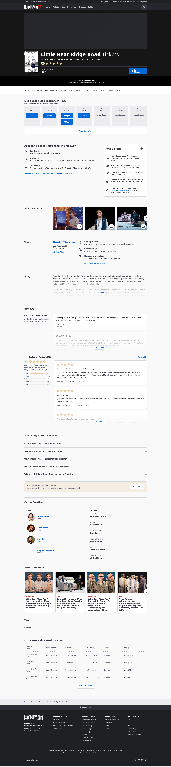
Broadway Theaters (135, 735)
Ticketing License (117, 751)
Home (26, 702)
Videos (107, 726)
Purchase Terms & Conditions (86, 751)
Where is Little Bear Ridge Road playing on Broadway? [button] (50, 475)
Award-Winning (87, 738)
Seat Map (58, 252)
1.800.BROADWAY (37, 2)
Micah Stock (42, 528)
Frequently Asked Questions (63, 726)
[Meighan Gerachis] (31, 550)
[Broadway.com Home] (32, 7)
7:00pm (32, 116)
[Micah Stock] (31, 529)
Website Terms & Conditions (66, 751)
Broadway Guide (86, 7)
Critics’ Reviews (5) (38, 315)
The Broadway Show (118, 2)
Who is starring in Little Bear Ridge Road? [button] (44, 451)
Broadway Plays (87, 726)
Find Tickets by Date (89, 720)
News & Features (69, 7)
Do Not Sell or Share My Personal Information (94, 753)
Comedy (59, 173)
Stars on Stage (48, 173)
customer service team (120, 190)
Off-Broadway (86, 741)
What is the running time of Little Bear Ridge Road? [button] (48, 467)
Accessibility (132, 729)
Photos (107, 729)
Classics (84, 735)
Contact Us (137, 487)
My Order (105, 2)
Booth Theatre (64, 242)
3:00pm (84, 116)
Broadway (29, 173)
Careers (130, 723)
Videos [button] (27, 620)
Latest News (109, 723)
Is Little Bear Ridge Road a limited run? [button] (42, 444)
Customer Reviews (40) (40, 357)
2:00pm (67, 116)
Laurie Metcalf (44, 517)
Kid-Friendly (86, 732)
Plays (38, 173)
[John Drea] (31, 540)
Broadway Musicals (88, 723)
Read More (100, 292)
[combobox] (134, 7)
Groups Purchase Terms (103, 751)
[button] (100, 218)
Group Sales (142, 2)
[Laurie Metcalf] (31, 517)
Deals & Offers (70, 173)
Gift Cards (131, 2)
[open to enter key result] (144, 7)
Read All (142, 357)
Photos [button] (27, 628)
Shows (47, 7)
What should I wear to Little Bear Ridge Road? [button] (45, 459)
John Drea (41, 539)
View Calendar (85, 131)
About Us (131, 720)
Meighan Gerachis (45, 551)
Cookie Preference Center (71, 753)
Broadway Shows (36, 702)
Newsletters (132, 732)
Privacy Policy (53, 751)
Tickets (56, 7)
